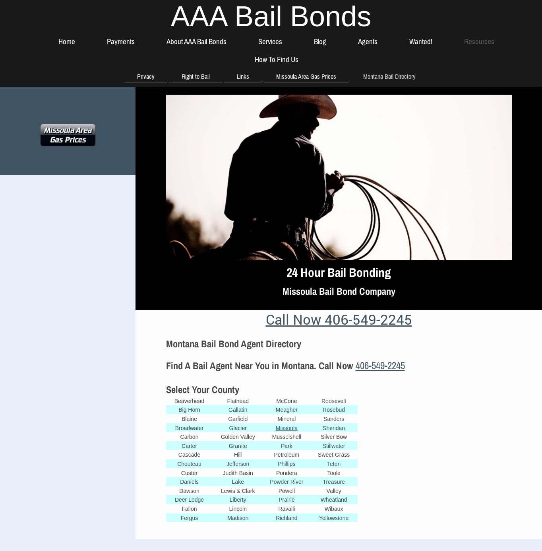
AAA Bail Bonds (271, 16)
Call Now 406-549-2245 (339, 319)
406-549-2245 (380, 365)
